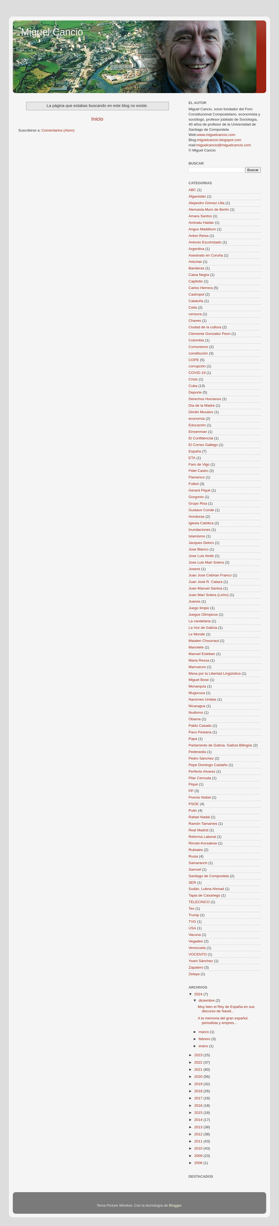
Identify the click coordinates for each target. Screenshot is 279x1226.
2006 (199, 1163)
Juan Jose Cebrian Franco (210, 575)
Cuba (193, 386)
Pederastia (197, 752)
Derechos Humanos (205, 399)
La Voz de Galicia (203, 628)
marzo (204, 1032)
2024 (199, 994)
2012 (199, 1134)
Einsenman (198, 432)
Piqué (193, 784)
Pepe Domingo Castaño (208, 765)
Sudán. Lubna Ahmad (206, 889)
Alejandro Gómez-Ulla (207, 203)
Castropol (196, 294)
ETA (192, 458)
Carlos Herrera (201, 288)
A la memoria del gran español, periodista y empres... (223, 1020)
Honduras (197, 516)
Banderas (196, 268)
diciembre (207, 1000)
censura (195, 314)
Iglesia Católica (201, 523)
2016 (199, 1105)
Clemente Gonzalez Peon (210, 334)
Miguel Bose (199, 680)
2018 (199, 1091)
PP (191, 791)
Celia (193, 307)
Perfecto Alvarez (202, 771)
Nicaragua (197, 706)
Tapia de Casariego (204, 895)
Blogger (175, 1205)
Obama (195, 719)
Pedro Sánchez (201, 758)
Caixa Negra (199, 275)
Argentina (196, 249)
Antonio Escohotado (205, 242)
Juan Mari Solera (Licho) (209, 595)
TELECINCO (199, 902)
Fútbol (194, 484)
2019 (199, 1084)
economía (197, 418)
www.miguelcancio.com (216, 135)
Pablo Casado (200, 726)
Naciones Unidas (202, 699)
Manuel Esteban (202, 654)
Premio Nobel (200, 797)
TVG (192, 922)
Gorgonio (196, 497)
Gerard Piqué (199, 490)
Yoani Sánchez (201, 961)
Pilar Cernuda (200, 778)
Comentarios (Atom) (58, 130)
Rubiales (196, 850)
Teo (192, 908)
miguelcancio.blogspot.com (219, 140)
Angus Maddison (202, 229)
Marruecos (197, 667)
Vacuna (195, 935)
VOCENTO (198, 954)
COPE (194, 360)
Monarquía (197, 686)
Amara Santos (200, 216)
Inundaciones (199, 530)
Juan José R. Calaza (206, 582)
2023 (199, 1055)
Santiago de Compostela (209, 876)
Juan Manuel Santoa (205, 588)
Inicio (97, 119)
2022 (199, 1062)
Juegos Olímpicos (203, 614)
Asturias (195, 262)
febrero (205, 1039)
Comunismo (198, 347)
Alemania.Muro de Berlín (209, 209)
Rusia (193, 856)
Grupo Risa (198, 503)
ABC (192, 190)
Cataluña (196, 301)
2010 (199, 1148)
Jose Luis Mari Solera (206, 562)
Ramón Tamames (203, 824)
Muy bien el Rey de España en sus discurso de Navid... (226, 1009)
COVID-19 (197, 373)
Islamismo (197, 536)
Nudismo (196, 712)
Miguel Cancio (52, 32)
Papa (193, 739)
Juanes (195, 601)
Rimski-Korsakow (203, 843)
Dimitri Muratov (201, 412)
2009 (199, 1156)
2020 (199, 1077)
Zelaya (194, 974)
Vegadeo (196, 941)
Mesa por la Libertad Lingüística (215, 673)
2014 (199, 1120)
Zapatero (196, 967)
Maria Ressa (199, 660)
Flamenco (197, 477)
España (195, 451)
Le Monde (197, 634)
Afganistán (197, 196)
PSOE (194, 804)
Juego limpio (199, 608)
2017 (199, 1098)
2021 (199, 1069)
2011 (199, 1141)
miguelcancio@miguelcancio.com (223, 145)
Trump (194, 915)
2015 (199, 1113)
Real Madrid (198, 830)
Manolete (196, 647)
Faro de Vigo (199, 464)
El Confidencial (201, 438)
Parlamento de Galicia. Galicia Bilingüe (220, 745)
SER (192, 882)
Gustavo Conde (201, 510)
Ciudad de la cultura (205, 327)
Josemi (194, 569)
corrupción (197, 366)
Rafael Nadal (199, 817)
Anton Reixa (199, 236)
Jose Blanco (199, 549)
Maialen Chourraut (204, 641)
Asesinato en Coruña (206, 255)
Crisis (193, 379)
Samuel (195, 869)
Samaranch (198, 863)
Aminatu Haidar (201, 223)
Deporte (195, 392)
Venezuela (197, 948)
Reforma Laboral (202, 837)
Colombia (196, 340)
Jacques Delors (201, 543)
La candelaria (200, 621)
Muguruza (197, 693)
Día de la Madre (202, 405)
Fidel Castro (198, 471)
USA (192, 928)
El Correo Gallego (203, 445)
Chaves (195, 321)
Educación (197, 425)
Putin (193, 810)
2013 (199, 1127)
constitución (198, 353)
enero (204, 1046)
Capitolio (196, 281)
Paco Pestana (200, 732)
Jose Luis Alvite (201, 556)
